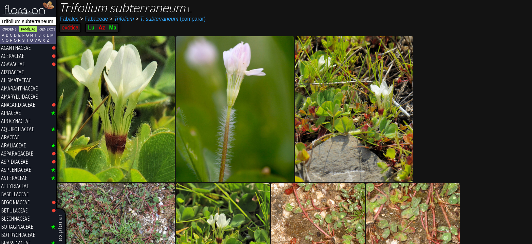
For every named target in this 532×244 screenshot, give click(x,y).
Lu (91, 27)
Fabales (69, 19)
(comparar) (170, 19)
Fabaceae (94, 19)
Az (101, 27)
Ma (113, 27)
